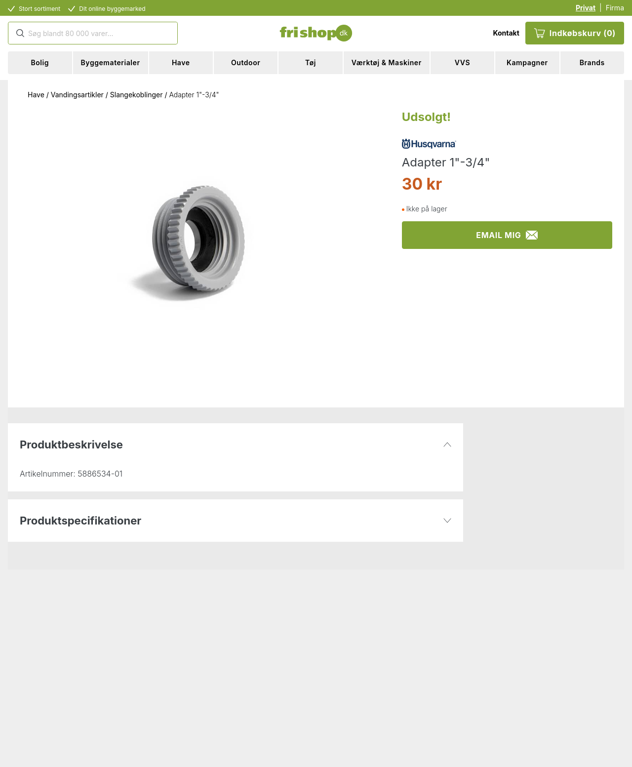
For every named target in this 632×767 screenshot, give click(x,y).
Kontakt (506, 33)
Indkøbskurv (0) (575, 33)
